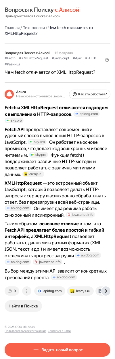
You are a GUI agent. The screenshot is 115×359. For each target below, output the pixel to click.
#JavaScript (60, 58)
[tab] (12, 291)
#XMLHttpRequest (33, 58)
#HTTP (90, 58)
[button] (106, 59)
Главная (12, 27)
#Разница (12, 64)
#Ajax (77, 58)
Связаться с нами (92, 326)
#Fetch (10, 58)
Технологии (34, 27)
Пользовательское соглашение (58, 326)
